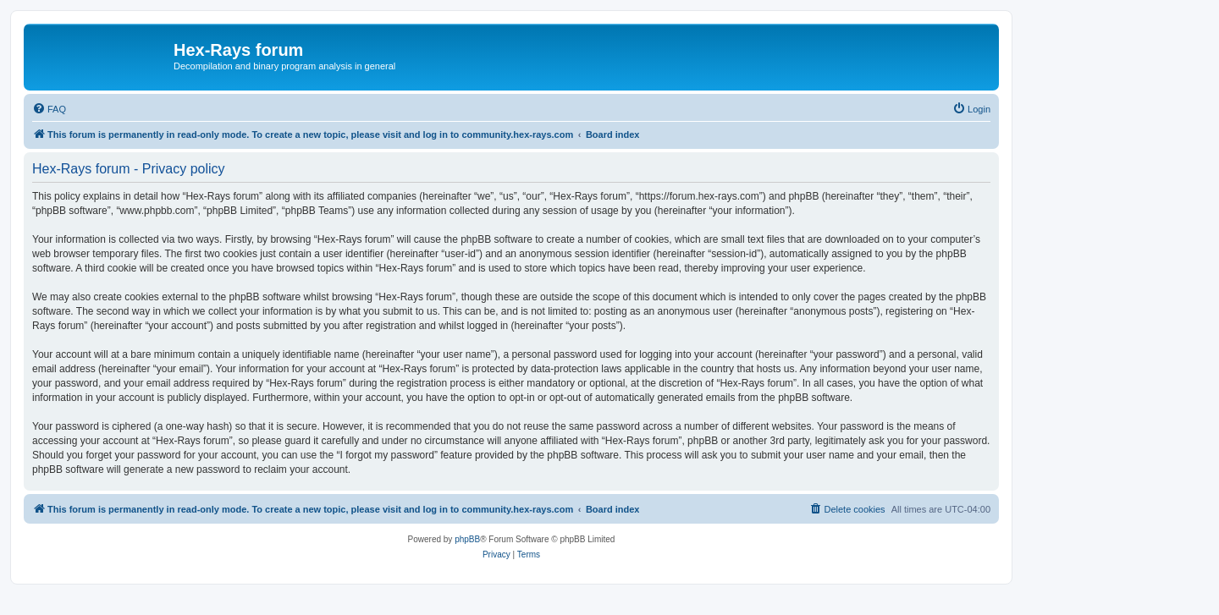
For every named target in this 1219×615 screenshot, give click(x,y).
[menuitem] (49, 109)
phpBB (467, 539)
